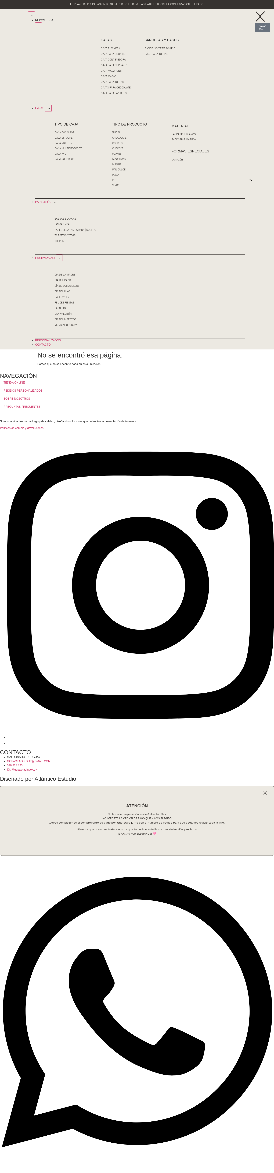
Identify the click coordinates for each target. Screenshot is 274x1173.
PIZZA (115, 177)
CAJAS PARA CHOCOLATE (116, 87)
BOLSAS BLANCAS (65, 222)
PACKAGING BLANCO (184, 134)
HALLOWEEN (62, 300)
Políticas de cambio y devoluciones (22, 431)
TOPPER (59, 244)
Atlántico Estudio (55, 782)
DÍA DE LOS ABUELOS (67, 289)
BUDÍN (116, 132)
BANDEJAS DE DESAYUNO (160, 48)
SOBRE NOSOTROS (16, 401)
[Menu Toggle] (31, 14)
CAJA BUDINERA (110, 48)
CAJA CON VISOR (65, 132)
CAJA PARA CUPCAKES (114, 65)
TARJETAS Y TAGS (65, 239)
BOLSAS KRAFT (64, 227)
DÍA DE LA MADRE (65, 278)
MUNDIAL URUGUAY (66, 328)
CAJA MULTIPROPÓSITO (69, 149)
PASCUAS (60, 311)
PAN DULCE (119, 171)
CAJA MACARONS (111, 70)
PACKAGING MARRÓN (184, 140)
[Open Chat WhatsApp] (137, 1169)
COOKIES (117, 143)
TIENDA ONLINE (14, 385)
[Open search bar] (250, 181)
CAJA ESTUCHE (64, 138)
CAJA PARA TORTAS (112, 82)
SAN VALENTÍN (63, 317)
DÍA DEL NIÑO (62, 294)
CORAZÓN (177, 160)
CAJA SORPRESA (65, 160)
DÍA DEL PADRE (63, 283)
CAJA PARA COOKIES (113, 54)
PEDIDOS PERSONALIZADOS (22, 393)
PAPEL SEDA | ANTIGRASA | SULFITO (76, 233)
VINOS (116, 188)
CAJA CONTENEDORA (113, 59)
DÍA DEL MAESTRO (65, 322)
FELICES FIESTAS (65, 306)
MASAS (116, 166)
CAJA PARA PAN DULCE (114, 93)
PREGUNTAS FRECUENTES (21, 410)
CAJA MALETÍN (63, 143)
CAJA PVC (60, 155)
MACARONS (119, 160)
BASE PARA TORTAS (156, 54)
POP (114, 183)
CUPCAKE (118, 149)
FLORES (116, 155)
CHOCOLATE (119, 138)
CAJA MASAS (109, 76)
